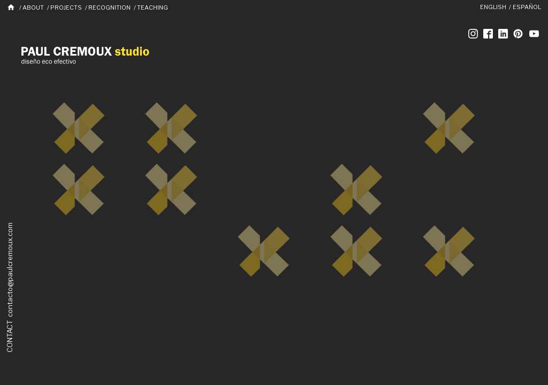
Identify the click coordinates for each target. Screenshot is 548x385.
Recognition (109, 7)
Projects (66, 7)
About (33, 7)
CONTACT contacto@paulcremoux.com (9, 287)
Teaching (152, 7)
